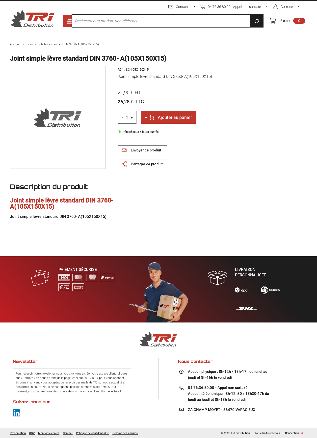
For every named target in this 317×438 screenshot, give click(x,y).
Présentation (18, 433)
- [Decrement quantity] (122, 117)
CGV (32, 433)
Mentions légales (48, 433)
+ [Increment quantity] (132, 117)
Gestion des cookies (125, 433)
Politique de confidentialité (92, 433)
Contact (68, 433)
